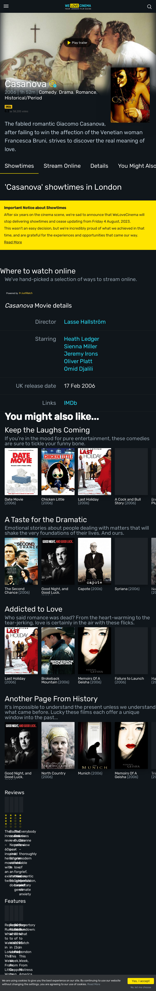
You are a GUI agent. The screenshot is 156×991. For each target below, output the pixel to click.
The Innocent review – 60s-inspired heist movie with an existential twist (18, 831)
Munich (84, 773)
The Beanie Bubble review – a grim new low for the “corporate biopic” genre (88, 831)
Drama (66, 92)
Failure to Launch (129, 678)
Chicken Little (52, 499)
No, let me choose (141, 987)
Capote (84, 589)
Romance (86, 92)
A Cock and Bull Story (128, 501)
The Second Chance (15, 591)
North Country (53, 773)
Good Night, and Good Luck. (54, 591)
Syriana (121, 589)
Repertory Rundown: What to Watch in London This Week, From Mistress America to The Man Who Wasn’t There (122, 898)
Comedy (47, 92)
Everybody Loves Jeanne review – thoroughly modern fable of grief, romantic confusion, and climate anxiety (121, 835)
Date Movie (14, 499)
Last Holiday (88, 499)
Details (99, 165)
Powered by (19, 293)
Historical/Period (23, 98)
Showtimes (19, 165)
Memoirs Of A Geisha (89, 680)
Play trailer (75, 42)
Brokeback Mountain (50, 680)
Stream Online (62, 165)
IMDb (70, 403)
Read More (93, 984)
